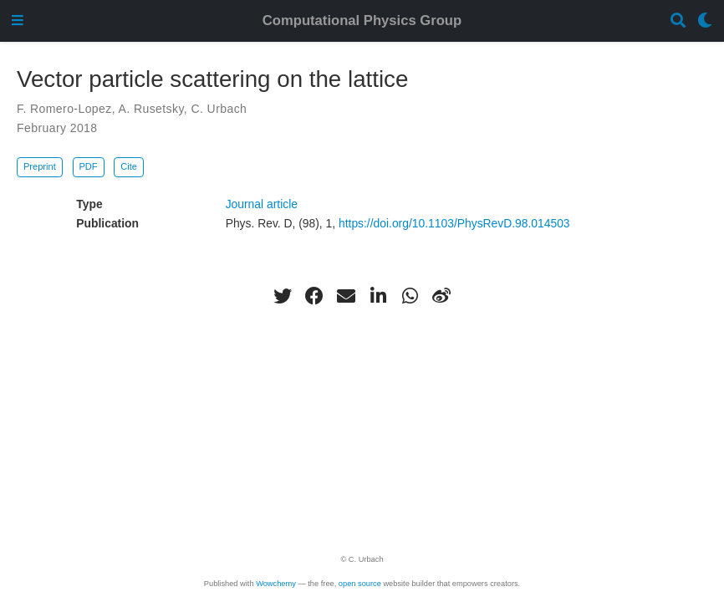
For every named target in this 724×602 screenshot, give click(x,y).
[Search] (678, 21)
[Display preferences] (704, 21)
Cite (128, 166)
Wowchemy (276, 583)
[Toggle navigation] (17, 21)
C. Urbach (219, 108)
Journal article (262, 204)
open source (360, 583)
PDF (88, 166)
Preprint (39, 166)
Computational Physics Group (362, 20)
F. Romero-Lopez (64, 108)
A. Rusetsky (151, 108)
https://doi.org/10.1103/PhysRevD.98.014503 (454, 223)
